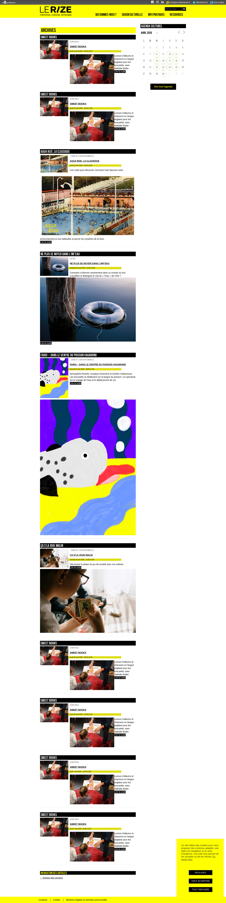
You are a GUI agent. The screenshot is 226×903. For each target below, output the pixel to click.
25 (176, 67)
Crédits (56, 900)
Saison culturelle (132, 14)
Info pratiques (156, 14)
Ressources (176, 14)
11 (176, 54)
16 (163, 60)
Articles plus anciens (51, 878)
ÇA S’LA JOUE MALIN (52, 545)
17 (170, 60)
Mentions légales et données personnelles (86, 900)
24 (170, 67)
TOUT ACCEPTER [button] (200, 881)
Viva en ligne (217, 2)
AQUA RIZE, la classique (55, 151)
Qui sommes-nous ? (105, 14)
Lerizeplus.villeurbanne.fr (178, 2)
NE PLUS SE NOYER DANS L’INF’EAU (60, 254)
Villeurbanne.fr (200, 2)
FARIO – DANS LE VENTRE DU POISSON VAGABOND (69, 355)
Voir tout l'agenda (163, 86)
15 (157, 60)
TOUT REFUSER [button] (200, 889)
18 (176, 60)
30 (163, 73)
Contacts (43, 900)
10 (170, 54)
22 (157, 67)
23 (163, 67)
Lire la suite (120, 71)
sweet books (49, 37)
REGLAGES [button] (200, 872)
